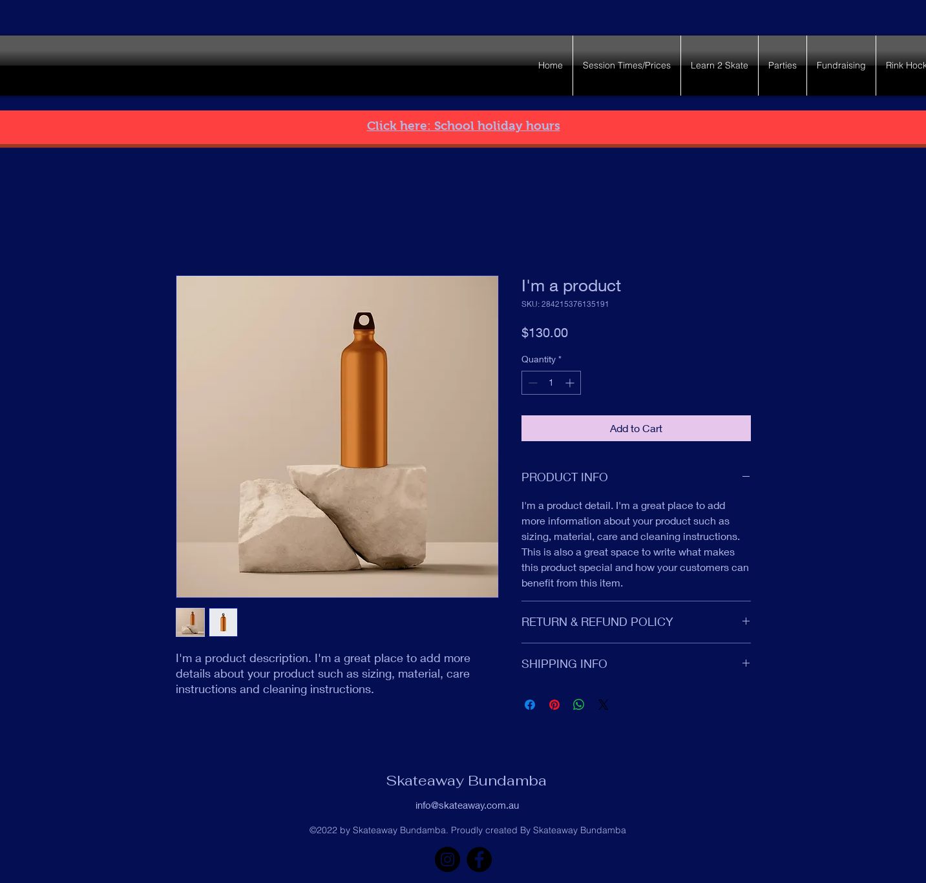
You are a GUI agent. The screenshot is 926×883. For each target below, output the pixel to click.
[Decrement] (531, 382)
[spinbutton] (551, 382)
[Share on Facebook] (530, 704)
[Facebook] (479, 859)
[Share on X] (603, 704)
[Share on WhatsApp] (579, 704)
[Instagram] (447, 859)
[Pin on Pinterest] (554, 704)
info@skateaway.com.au (467, 805)
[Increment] (571, 382)
